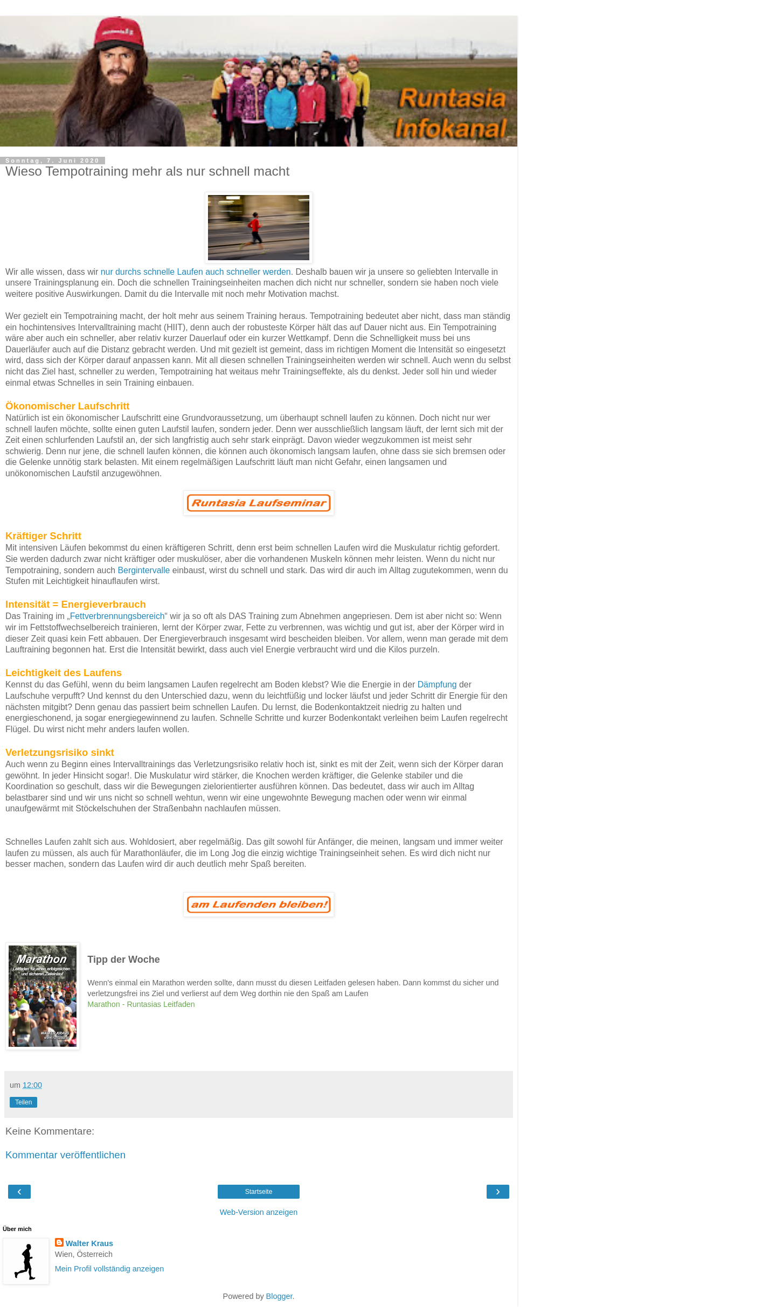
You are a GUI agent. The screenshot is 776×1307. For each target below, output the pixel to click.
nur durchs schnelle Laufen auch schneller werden (196, 271)
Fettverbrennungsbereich (117, 616)
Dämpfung (437, 684)
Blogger (279, 1296)
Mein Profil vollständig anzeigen (109, 1268)
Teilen (23, 1102)
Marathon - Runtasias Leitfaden (141, 1004)
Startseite (259, 1191)
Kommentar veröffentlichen (65, 1154)
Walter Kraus (89, 1243)
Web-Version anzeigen (259, 1212)
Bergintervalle (144, 570)
